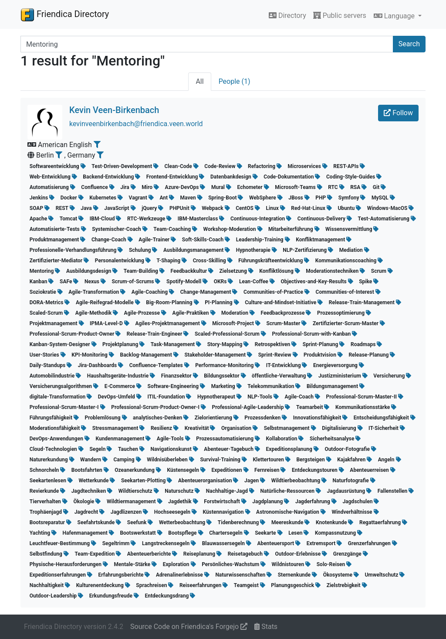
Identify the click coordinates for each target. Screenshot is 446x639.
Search (409, 44)
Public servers (339, 15)
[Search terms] (206, 44)
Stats (265, 626)
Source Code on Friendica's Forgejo (188, 626)
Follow (398, 113)
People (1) (234, 81)
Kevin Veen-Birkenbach (114, 110)
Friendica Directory (64, 14)
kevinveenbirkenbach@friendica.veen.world (136, 124)
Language (395, 16)
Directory (287, 15)
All (199, 81)
